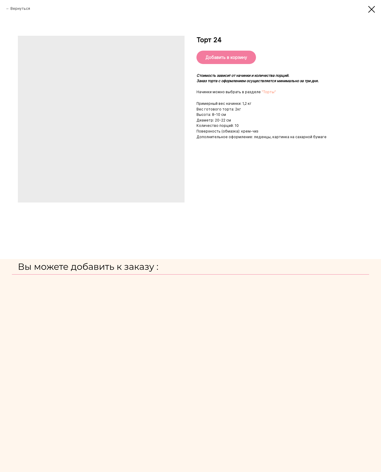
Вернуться (20, 8)
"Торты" (269, 92)
